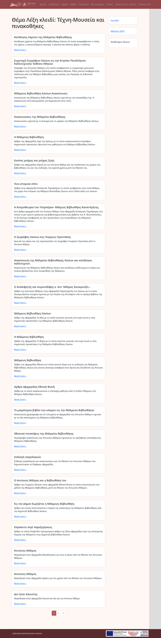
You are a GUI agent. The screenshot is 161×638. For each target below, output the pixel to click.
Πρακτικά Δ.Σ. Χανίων (125, 4)
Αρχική (43, 4)
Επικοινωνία (144, 4)
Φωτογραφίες (97, 4)
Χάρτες (109, 4)
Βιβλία (73, 4)
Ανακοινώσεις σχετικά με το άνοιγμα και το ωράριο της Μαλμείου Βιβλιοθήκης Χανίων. (56, 121)
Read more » (20, 49)
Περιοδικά (84, 4)
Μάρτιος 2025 (117, 31)
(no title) (115, 20)
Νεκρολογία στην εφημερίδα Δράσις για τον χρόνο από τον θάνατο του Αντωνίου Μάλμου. (58, 578)
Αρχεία (65, 4)
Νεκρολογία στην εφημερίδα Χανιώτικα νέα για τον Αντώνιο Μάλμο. (47, 598)
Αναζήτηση (54, 4)
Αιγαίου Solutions (35, 633)
